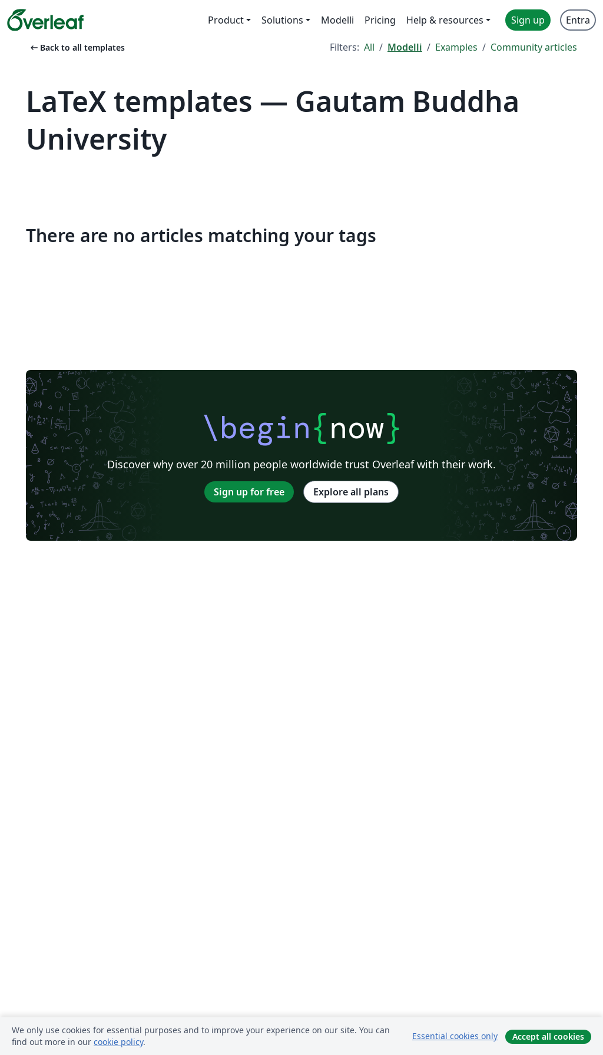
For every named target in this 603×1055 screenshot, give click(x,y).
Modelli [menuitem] (337, 20)
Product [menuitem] (226, 20)
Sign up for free (249, 491)
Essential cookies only (455, 1035)
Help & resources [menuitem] (444, 20)
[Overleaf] (45, 20)
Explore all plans (351, 491)
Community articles (534, 47)
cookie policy (118, 1041)
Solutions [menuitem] (282, 20)
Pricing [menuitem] (380, 20)
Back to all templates (76, 47)
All (369, 47)
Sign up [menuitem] (528, 20)
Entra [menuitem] (578, 20)
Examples (456, 47)
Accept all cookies (548, 1036)
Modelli (404, 47)
